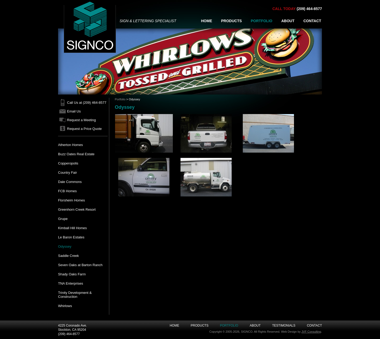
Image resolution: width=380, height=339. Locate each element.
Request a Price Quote (84, 129)
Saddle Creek (68, 256)
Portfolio (120, 99)
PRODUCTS (231, 21)
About (255, 325)
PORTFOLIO (261, 21)
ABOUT (287, 21)
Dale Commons (70, 182)
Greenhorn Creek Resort (77, 209)
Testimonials (283, 325)
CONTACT (312, 21)
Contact (314, 325)
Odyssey (65, 246)
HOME (206, 21)
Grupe (63, 219)
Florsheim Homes (71, 200)
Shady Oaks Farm (72, 274)
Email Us (74, 111)
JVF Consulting (311, 331)
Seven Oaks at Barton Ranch (80, 265)
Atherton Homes (70, 145)
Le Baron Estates (71, 237)
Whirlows (65, 306)
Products (199, 325)
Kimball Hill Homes (72, 228)
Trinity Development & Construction (75, 295)
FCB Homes (67, 191)
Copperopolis (68, 163)
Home (174, 325)
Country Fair (67, 173)
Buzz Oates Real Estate (76, 154)
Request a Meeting (81, 120)
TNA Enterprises (70, 283)
